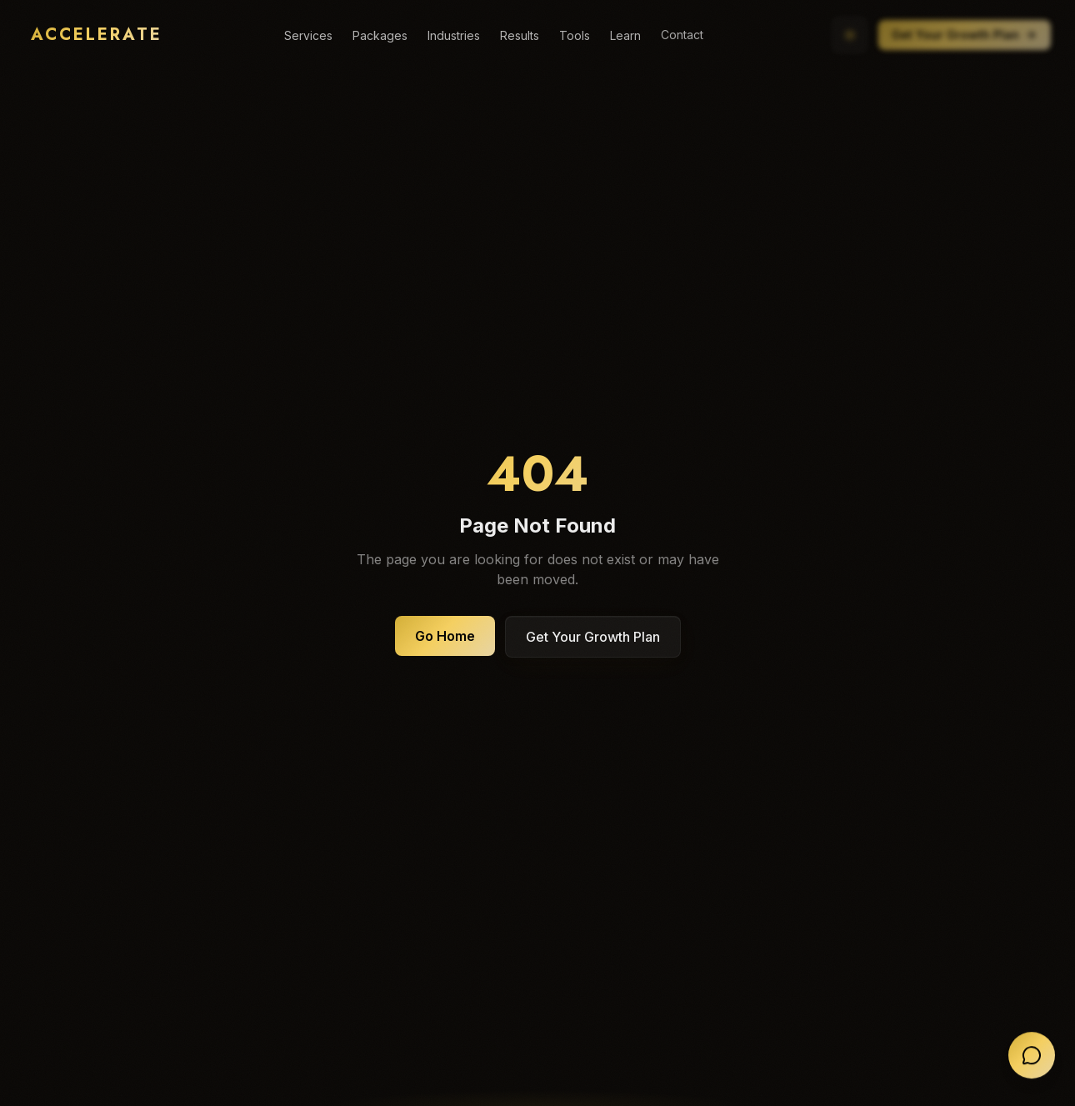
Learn (625, 34)
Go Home (445, 636)
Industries (454, 35)
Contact (682, 33)
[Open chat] (1031, 1056)
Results (519, 35)
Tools (574, 35)
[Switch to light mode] (854, 35)
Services (308, 35)
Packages (380, 35)
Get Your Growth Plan (969, 35)
